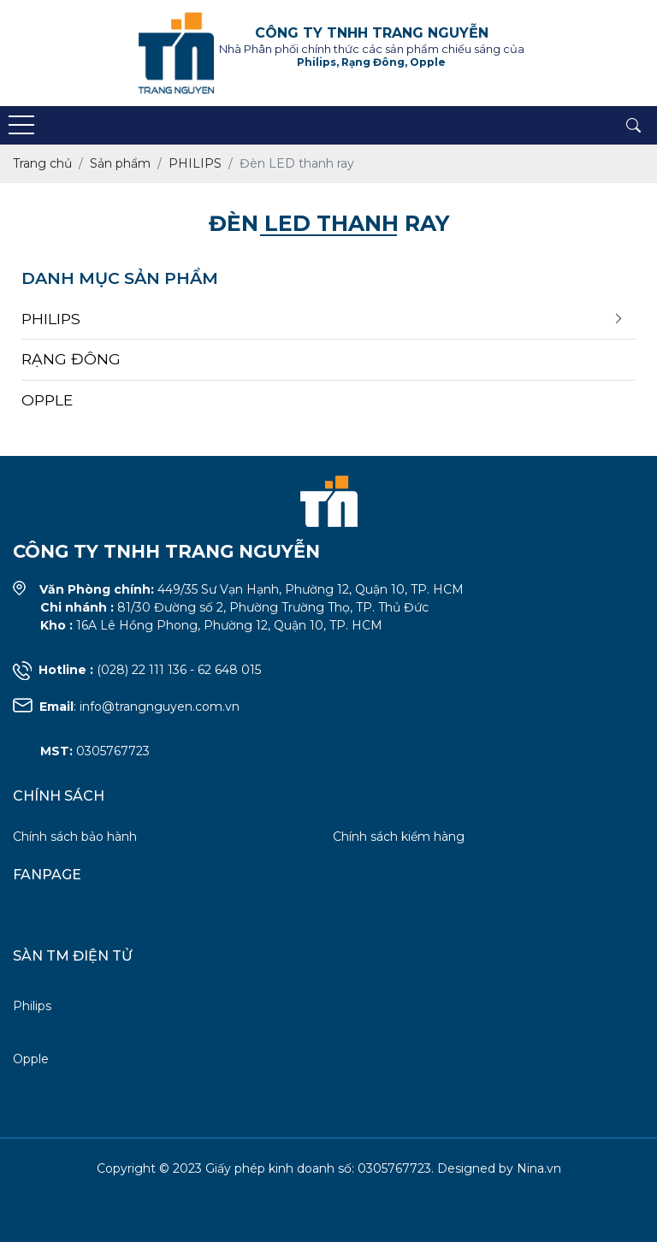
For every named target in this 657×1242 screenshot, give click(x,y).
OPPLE (47, 400)
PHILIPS (50, 319)
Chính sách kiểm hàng (399, 836)
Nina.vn (539, 1168)
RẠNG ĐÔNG (71, 359)
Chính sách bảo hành (75, 836)
